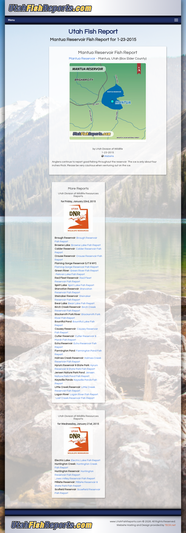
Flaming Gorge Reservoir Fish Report (76, 267)
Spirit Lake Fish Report (81, 285)
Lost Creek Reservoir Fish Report (75, 398)
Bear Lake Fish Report (81, 303)
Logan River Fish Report (84, 394)
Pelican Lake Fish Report (70, 274)
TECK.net (170, 525)
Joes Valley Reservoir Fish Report (75, 478)
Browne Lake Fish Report (86, 245)
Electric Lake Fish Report (85, 460)
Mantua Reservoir (82, 58)
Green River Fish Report (84, 270)
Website (109, 156)
